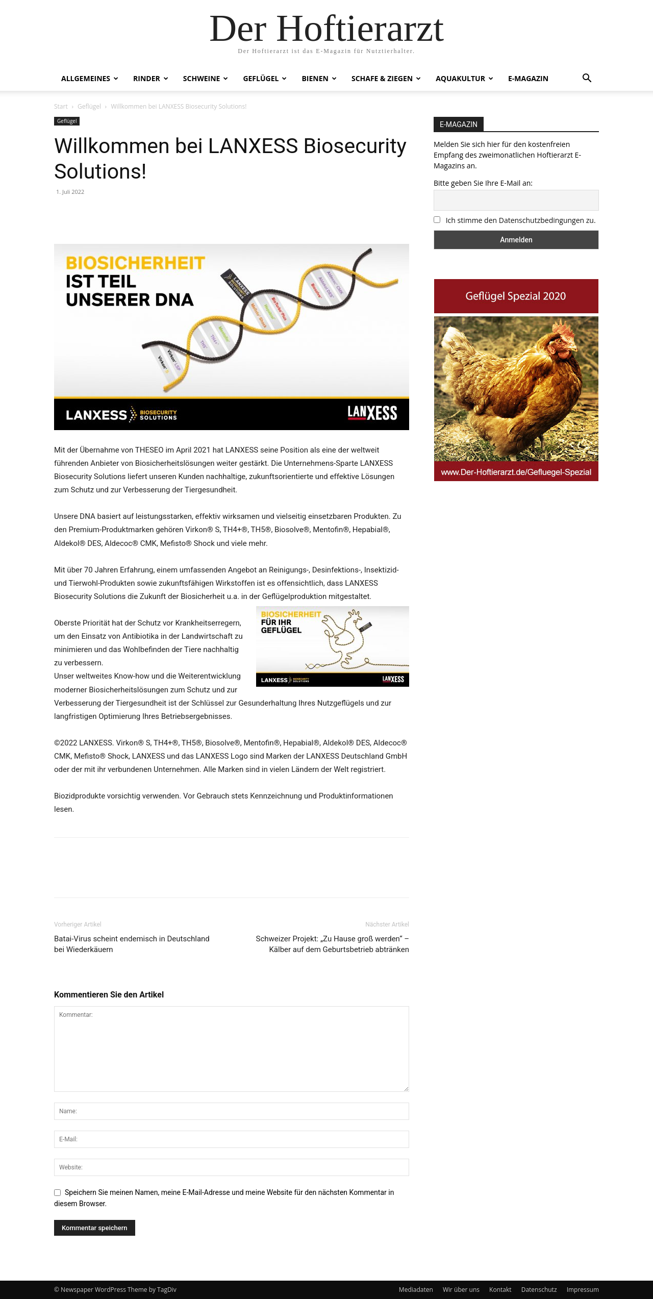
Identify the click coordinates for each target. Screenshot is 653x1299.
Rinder (150, 78)
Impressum (583, 1289)
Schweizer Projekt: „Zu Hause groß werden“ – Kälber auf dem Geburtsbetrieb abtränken (332, 944)
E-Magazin (528, 78)
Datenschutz (539, 1289)
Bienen (319, 78)
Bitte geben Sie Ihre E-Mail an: (483, 183)
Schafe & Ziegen (386, 78)
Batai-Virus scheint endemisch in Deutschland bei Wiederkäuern (132, 944)
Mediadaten (416, 1289)
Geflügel (265, 78)
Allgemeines (89, 78)
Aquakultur (464, 78)
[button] (586, 79)
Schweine (206, 78)
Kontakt (500, 1289)
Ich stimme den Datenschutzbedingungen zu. (521, 220)
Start (61, 106)
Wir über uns (461, 1289)
